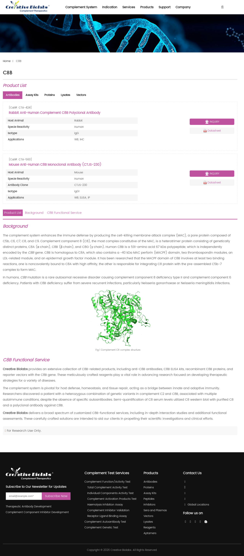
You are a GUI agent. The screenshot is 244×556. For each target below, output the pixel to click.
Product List (12, 212)
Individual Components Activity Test (110, 493)
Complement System (81, 7)
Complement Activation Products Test (111, 499)
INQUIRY (212, 122)
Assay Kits (150, 493)
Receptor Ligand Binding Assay (107, 516)
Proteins (149, 487)
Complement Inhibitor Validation (108, 510)
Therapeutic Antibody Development (28, 506)
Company (183, 7)
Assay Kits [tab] (32, 95)
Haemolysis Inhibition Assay (105, 504)
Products (146, 7)
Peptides (149, 499)
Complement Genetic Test (101, 527)
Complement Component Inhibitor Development (37, 512)
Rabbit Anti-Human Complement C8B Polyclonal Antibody (54, 113)
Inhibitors (149, 504)
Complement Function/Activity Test (107, 482)
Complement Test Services (106, 473)
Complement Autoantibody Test (105, 522)
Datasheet (212, 131)
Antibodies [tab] (12, 95)
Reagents (150, 527)
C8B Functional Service (64, 212)
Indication (109, 7)
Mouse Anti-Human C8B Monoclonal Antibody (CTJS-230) (55, 164)
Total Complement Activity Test (107, 487)
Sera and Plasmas (155, 510)
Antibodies (150, 482)
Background (34, 212)
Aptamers (150, 533)
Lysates (148, 522)
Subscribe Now (56, 496)
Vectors (148, 516)
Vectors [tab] (81, 95)
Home (6, 61)
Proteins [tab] (49, 95)
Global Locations (198, 504)
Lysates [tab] (65, 95)
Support (164, 7)
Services (128, 7)
